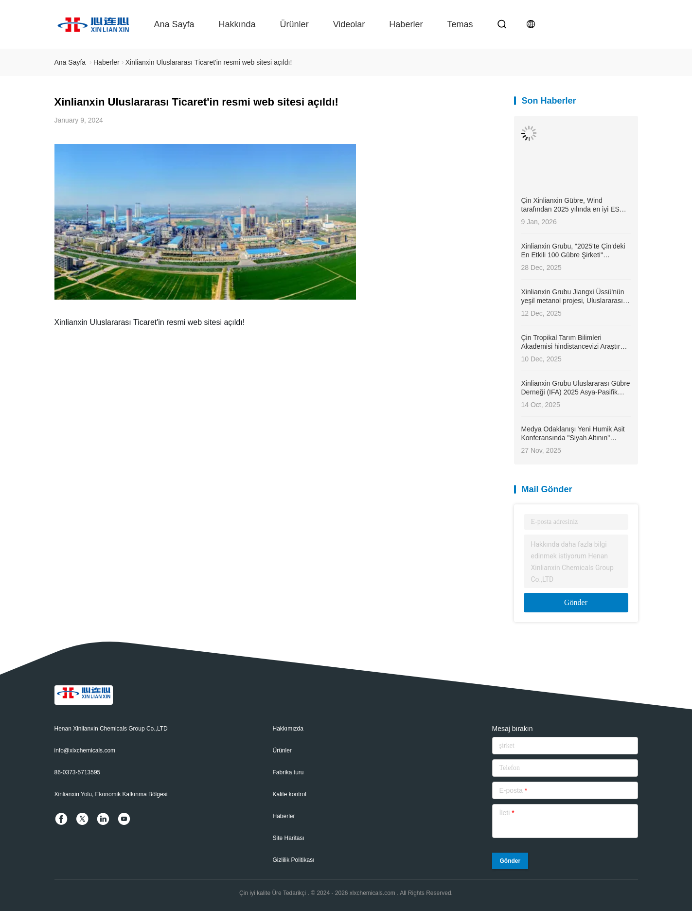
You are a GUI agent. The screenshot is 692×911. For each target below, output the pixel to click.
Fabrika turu (288, 772)
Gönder (575, 602)
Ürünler (294, 24)
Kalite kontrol (289, 794)
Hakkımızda (288, 728)
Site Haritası (288, 838)
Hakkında (237, 24)
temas (460, 24)
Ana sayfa (174, 24)
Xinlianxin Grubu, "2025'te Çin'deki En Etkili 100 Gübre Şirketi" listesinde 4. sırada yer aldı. (573, 250)
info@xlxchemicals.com (85, 750)
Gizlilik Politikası (294, 860)
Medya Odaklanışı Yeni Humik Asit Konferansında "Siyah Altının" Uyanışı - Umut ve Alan (573, 433)
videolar (349, 24)
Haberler (406, 24)
